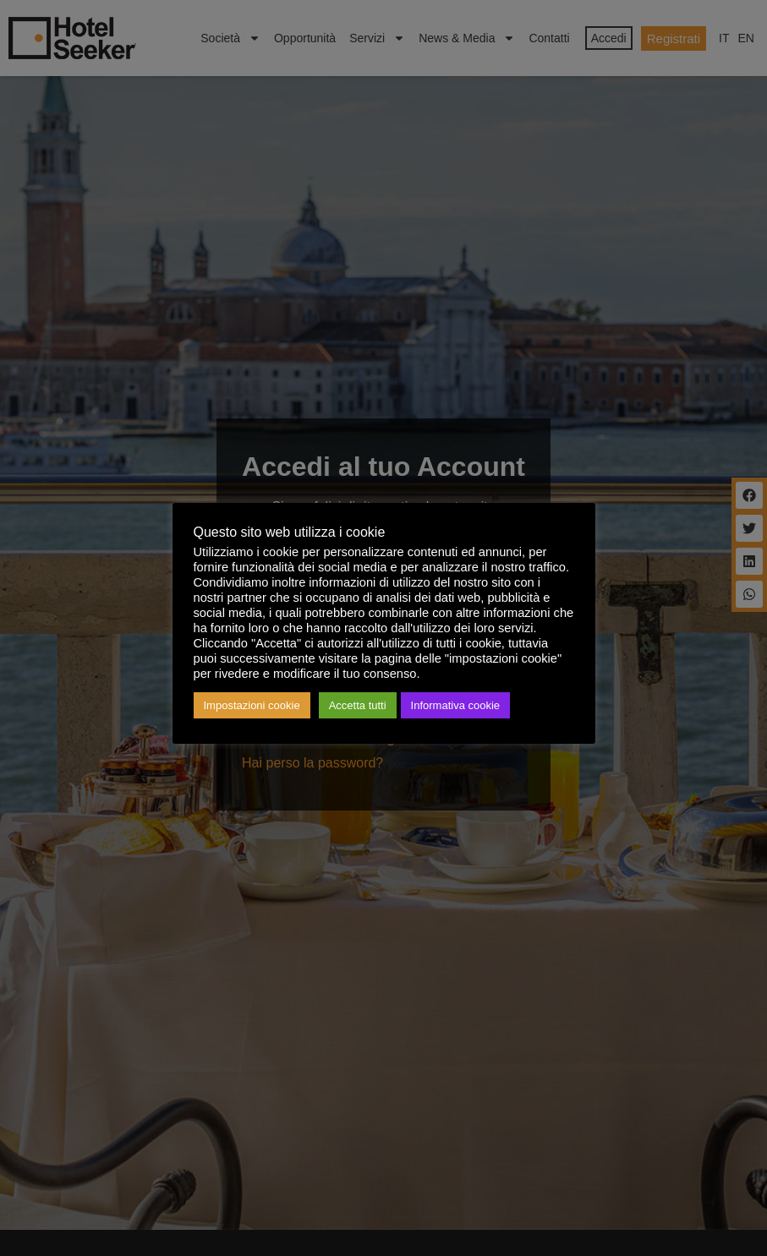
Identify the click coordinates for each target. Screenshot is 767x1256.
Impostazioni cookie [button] (252, 706)
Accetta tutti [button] (357, 706)
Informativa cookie (456, 706)
